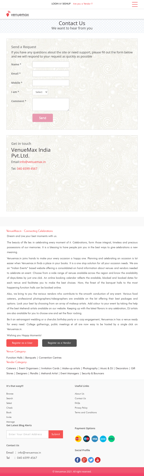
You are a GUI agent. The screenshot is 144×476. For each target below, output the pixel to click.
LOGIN (55, 3)
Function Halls (14, 357)
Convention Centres (50, 357)
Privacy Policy (81, 407)
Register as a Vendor (59, 342)
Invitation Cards (50, 368)
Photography (90, 368)
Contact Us (80, 398)
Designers (21, 373)
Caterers (11, 368)
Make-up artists (71, 368)
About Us (79, 393)
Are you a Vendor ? (82, 3)
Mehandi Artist (49, 373)
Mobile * (16, 82)
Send (42, 118)
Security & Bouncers (93, 373)
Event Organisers (28, 368)
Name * (16, 64)
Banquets (30, 357)
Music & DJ (106, 368)
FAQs (77, 403)
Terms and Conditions (86, 412)
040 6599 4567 (27, 169)
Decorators (122, 368)
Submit (56, 434)
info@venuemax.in (33, 162)
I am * (15, 92)
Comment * (18, 101)
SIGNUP (66, 3)
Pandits (34, 373)
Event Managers (70, 373)
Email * (16, 73)
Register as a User (22, 342)
